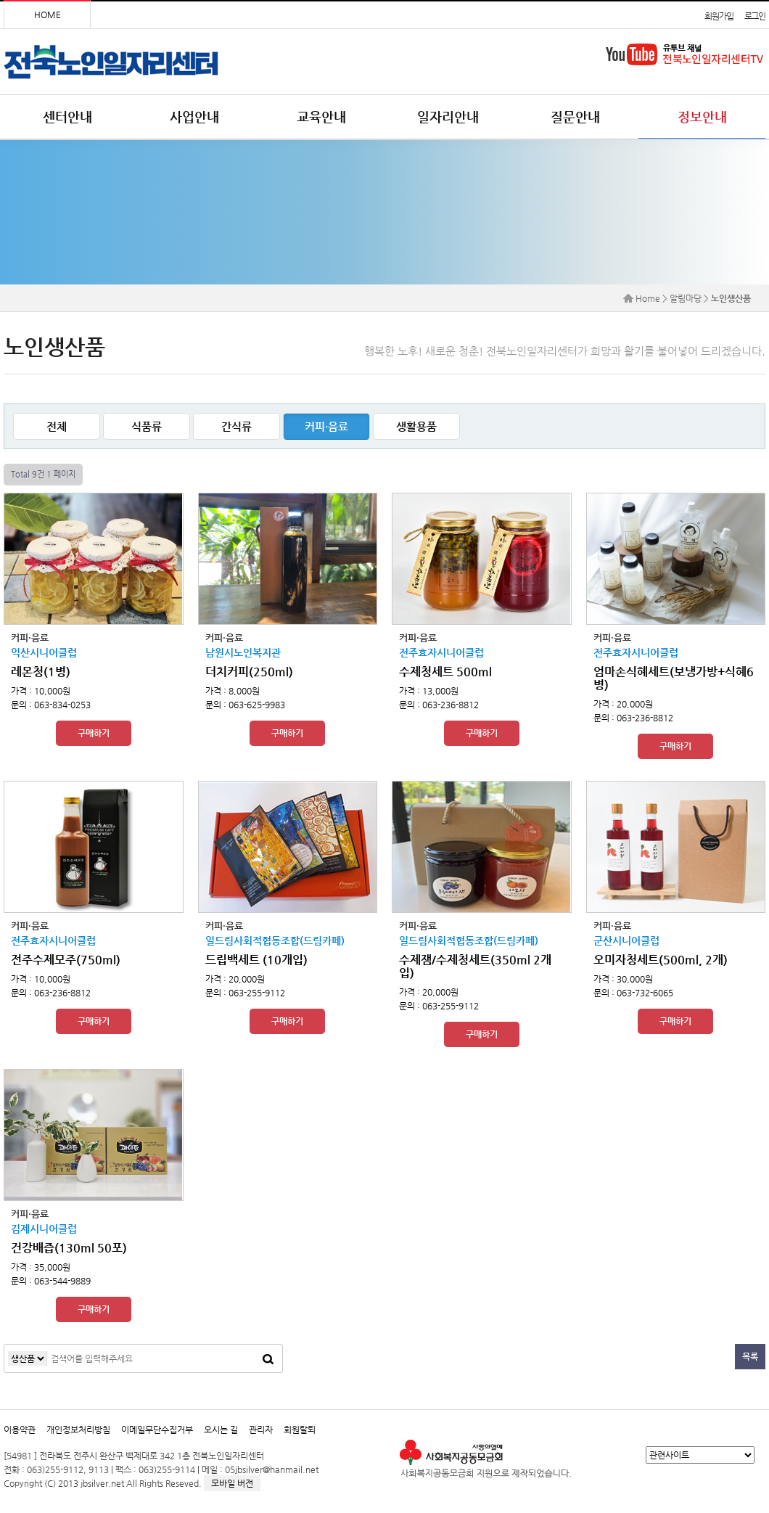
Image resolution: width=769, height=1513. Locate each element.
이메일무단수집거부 (157, 1429)
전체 (56, 426)
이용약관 (20, 1429)
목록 (750, 1356)
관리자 (261, 1429)
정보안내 (702, 116)
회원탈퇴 (300, 1429)
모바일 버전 (232, 1483)
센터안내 (67, 116)
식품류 (146, 426)
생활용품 (416, 426)
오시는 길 (221, 1429)
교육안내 (321, 116)
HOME (47, 14)
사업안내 (194, 116)
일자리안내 (448, 116)
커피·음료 (326, 426)
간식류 (236, 426)
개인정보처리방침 (78, 1429)
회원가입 (718, 16)
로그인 (754, 16)
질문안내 (575, 116)
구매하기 (94, 733)
